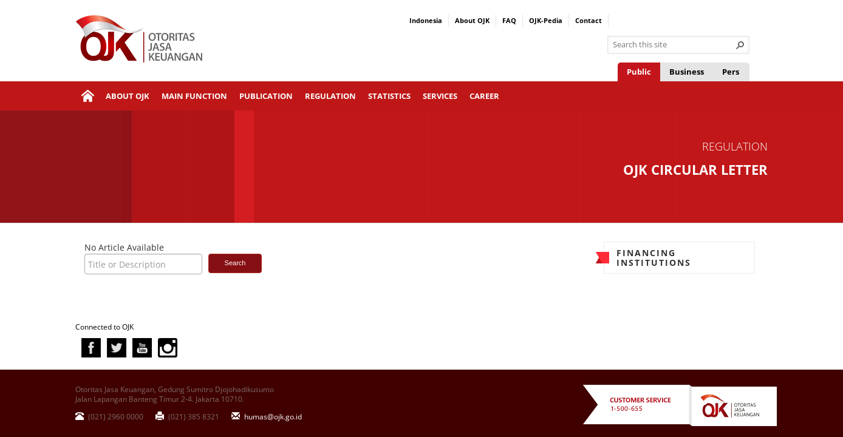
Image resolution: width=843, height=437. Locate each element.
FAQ (509, 20)
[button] (740, 45)
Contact (588, 20)
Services (440, 95)
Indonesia (425, 20)
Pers (730, 71)
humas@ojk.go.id (266, 416)
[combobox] (673, 44)
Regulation (330, 95)
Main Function (194, 95)
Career (484, 95)
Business (686, 71)
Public (639, 71)
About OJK (472, 20)
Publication (266, 95)
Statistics (389, 95)
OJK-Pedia (545, 20)
